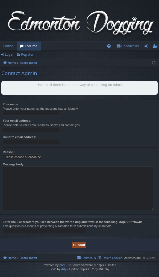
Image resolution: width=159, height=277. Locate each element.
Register (27, 54)
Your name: (11, 104)
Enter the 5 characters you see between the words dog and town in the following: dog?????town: (72, 222)
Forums (31, 45)
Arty (64, 269)
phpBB (63, 265)
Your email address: (17, 120)
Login (9, 54)
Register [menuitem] (156, 46)
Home (8, 45)
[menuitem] (109, 45)
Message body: (13, 164)
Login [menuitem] (147, 46)
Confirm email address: (19, 137)
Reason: (8, 152)
